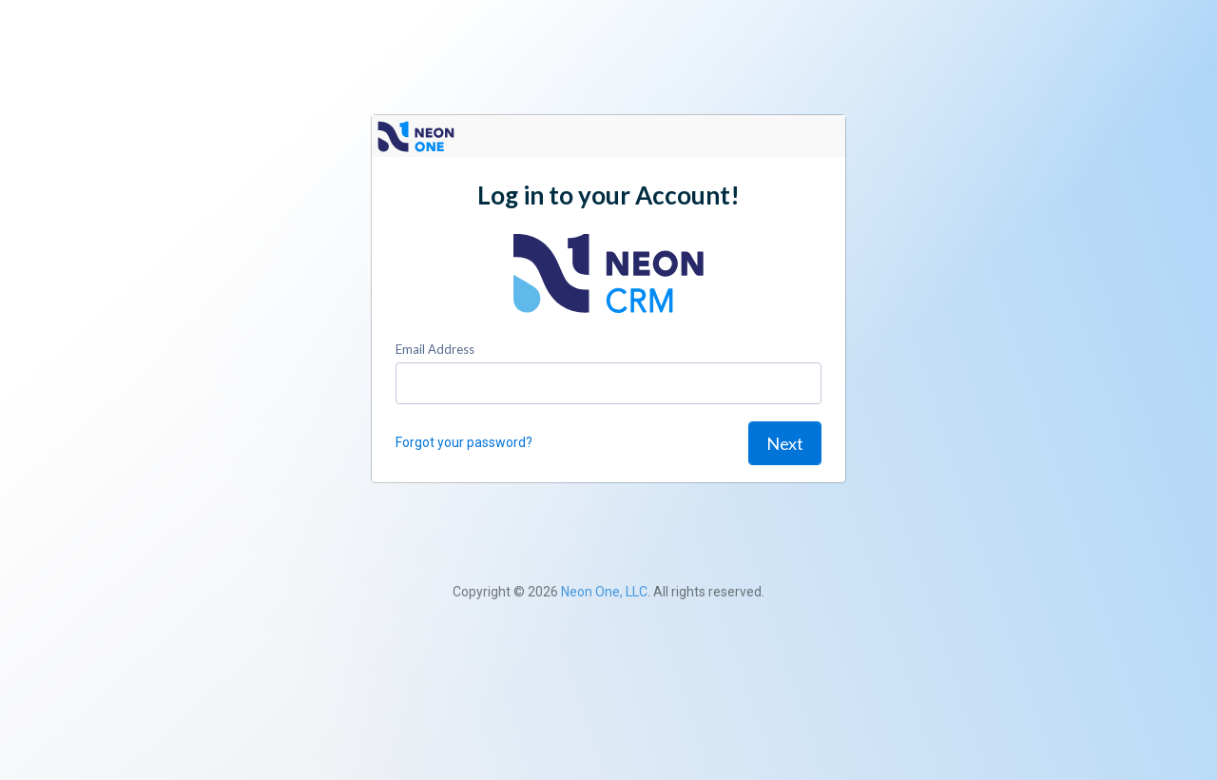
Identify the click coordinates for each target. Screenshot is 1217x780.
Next (784, 443)
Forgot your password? (464, 442)
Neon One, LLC (604, 591)
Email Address (435, 349)
